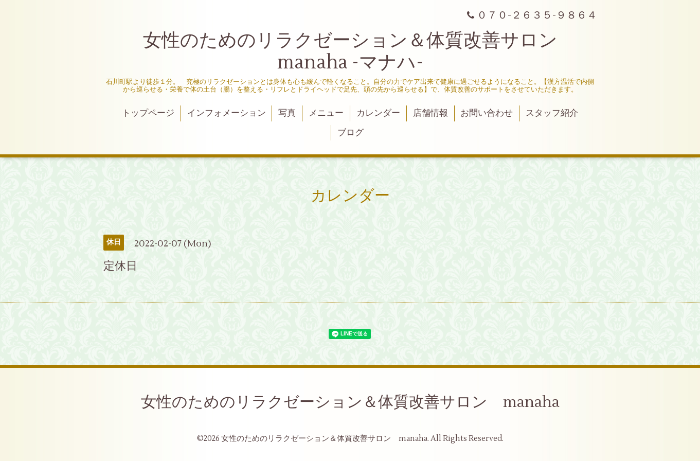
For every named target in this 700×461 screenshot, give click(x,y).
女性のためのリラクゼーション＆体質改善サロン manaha (350, 402)
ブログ (350, 132)
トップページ (148, 113)
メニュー (326, 113)
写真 (287, 113)
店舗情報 (430, 113)
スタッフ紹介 (552, 113)
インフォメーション (226, 113)
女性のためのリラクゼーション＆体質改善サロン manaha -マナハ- (359, 52)
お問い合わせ (486, 113)
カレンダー (378, 113)
